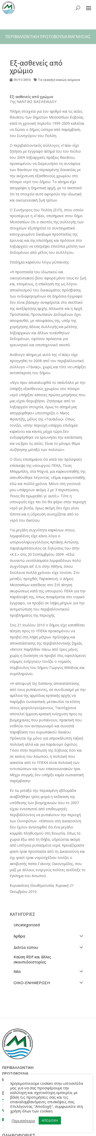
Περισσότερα (23, 1120)
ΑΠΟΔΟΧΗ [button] (50, 1120)
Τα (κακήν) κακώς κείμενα (59, 79)
